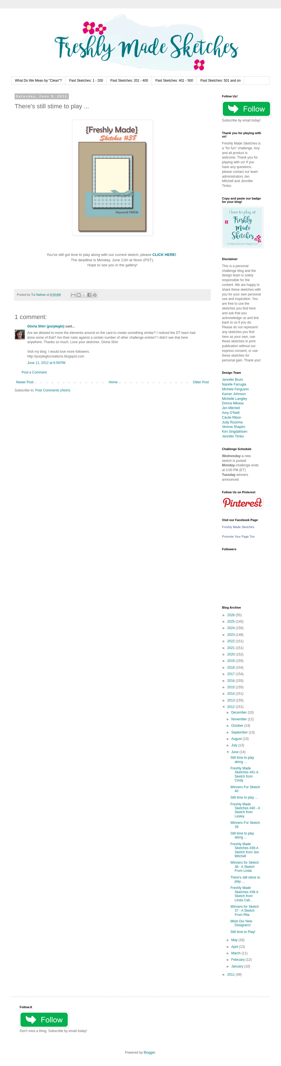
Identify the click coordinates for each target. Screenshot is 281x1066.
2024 (231, 628)
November (239, 719)
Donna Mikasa (233, 403)
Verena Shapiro (233, 427)
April (235, 947)
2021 (231, 648)
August (237, 739)
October (237, 726)
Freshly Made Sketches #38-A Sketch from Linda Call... (244, 894)
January (237, 966)
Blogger (149, 1052)
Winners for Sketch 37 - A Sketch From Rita (244, 911)
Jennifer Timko (233, 436)
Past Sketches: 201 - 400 (129, 80)
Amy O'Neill (230, 413)
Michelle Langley (234, 399)
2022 (231, 641)
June (235, 752)
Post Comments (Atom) (52, 390)
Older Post (201, 382)
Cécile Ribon (231, 417)
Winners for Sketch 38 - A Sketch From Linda (244, 867)
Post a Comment (34, 372)
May (235, 940)
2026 (231, 615)
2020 (231, 654)
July (234, 745)
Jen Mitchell (231, 408)
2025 (231, 621)
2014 (231, 694)
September (240, 732)
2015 (231, 687)
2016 (231, 681)
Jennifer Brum (232, 380)
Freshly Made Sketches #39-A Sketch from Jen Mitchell (244, 850)
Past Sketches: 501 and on (220, 80)
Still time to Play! (242, 932)
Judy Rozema (232, 422)
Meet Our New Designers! (241, 923)
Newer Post (24, 382)
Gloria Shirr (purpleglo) (45, 326)
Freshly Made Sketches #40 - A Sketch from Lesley (245, 810)
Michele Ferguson (235, 389)
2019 (231, 661)
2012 (231, 707)
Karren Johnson (234, 394)
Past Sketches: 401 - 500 (174, 80)
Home (113, 382)
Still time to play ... (244, 797)
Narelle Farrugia (234, 384)
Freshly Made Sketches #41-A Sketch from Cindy (244, 774)
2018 (231, 668)
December (239, 712)
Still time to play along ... (242, 760)
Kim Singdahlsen (234, 432)
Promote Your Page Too (238, 536)
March (236, 953)
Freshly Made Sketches (238, 527)
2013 (231, 700)
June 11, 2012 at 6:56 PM (46, 363)
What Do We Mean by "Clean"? (38, 80)
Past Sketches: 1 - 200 (86, 80)
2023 (231, 635)
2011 (231, 974)
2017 (231, 674)
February (238, 960)
